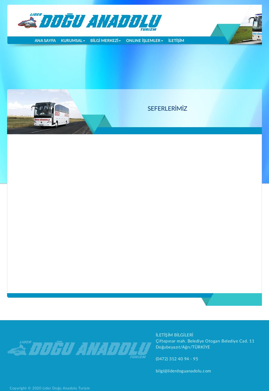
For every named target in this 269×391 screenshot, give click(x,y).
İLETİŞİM (176, 41)
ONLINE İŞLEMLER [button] (144, 41)
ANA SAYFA (46, 40)
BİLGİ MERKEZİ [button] (105, 41)
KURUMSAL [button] (73, 41)
